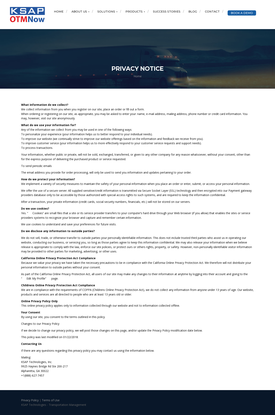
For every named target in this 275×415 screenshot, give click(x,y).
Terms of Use (51, 400)
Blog (192, 11)
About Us (80, 11)
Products (135, 11)
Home (59, 11)
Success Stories (166, 11)
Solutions (107, 11)
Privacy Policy (30, 400)
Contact (212, 11)
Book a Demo (242, 13)
